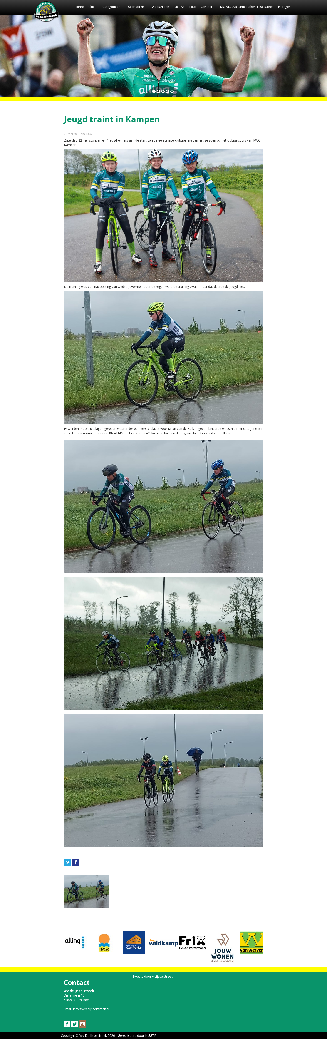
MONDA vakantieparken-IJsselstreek (246, 7)
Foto (192, 7)
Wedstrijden (160, 7)
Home (79, 7)
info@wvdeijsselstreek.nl (91, 1009)
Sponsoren (137, 7)
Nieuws (179, 7)
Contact (208, 7)
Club (93, 7)
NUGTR (150, 1035)
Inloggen (284, 7)
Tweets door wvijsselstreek (152, 976)
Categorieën (113, 7)
